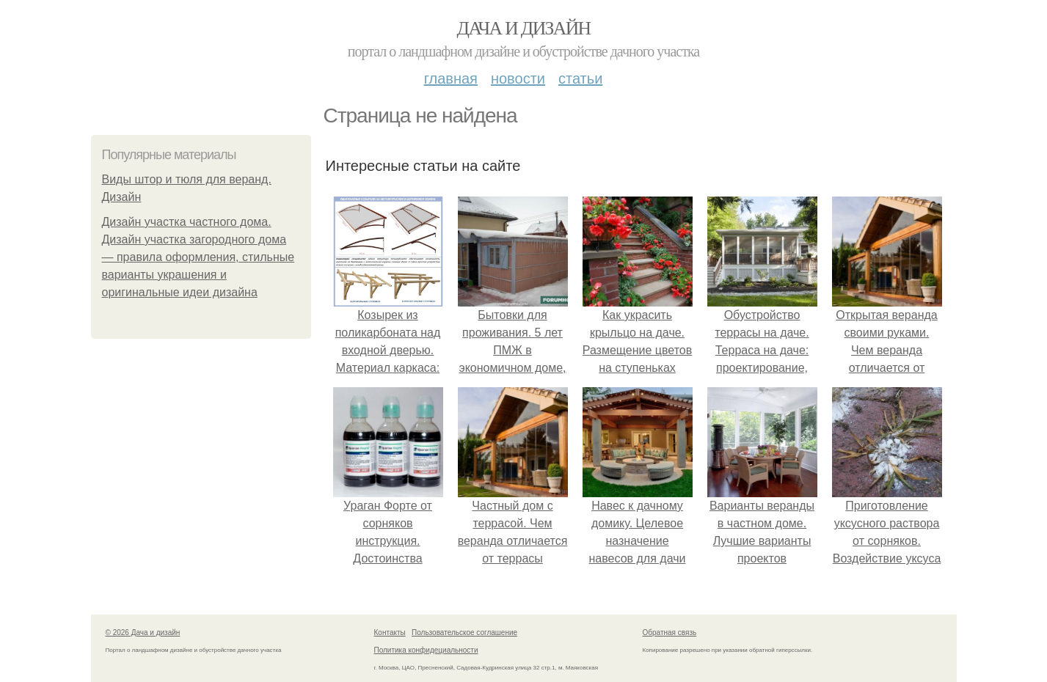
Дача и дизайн (524, 28)
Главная (451, 78)
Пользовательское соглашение (464, 632)
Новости (518, 78)
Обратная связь (670, 632)
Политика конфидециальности (426, 650)
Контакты (390, 632)
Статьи (580, 78)
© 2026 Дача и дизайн (143, 632)
